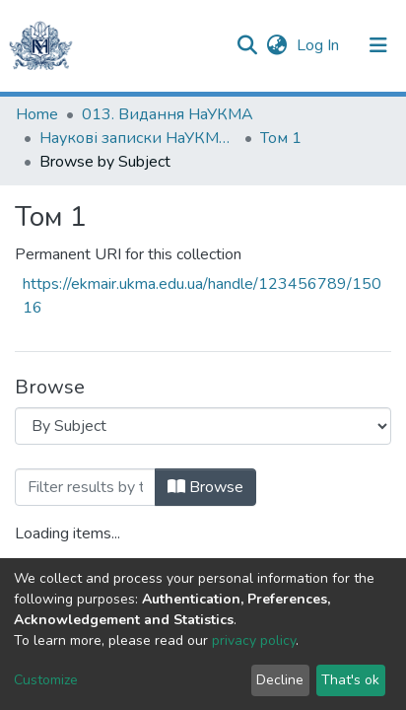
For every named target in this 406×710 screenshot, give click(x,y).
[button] (276, 45)
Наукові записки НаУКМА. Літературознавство (138, 138)
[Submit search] (247, 45)
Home (37, 114)
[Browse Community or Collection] (203, 426)
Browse (205, 487)
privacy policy (254, 640)
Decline (280, 680)
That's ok (350, 680)
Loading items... (67, 533)
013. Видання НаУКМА (167, 114)
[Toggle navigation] (378, 45)
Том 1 (281, 138)
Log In (320, 45)
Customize (46, 680)
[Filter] (85, 487)
